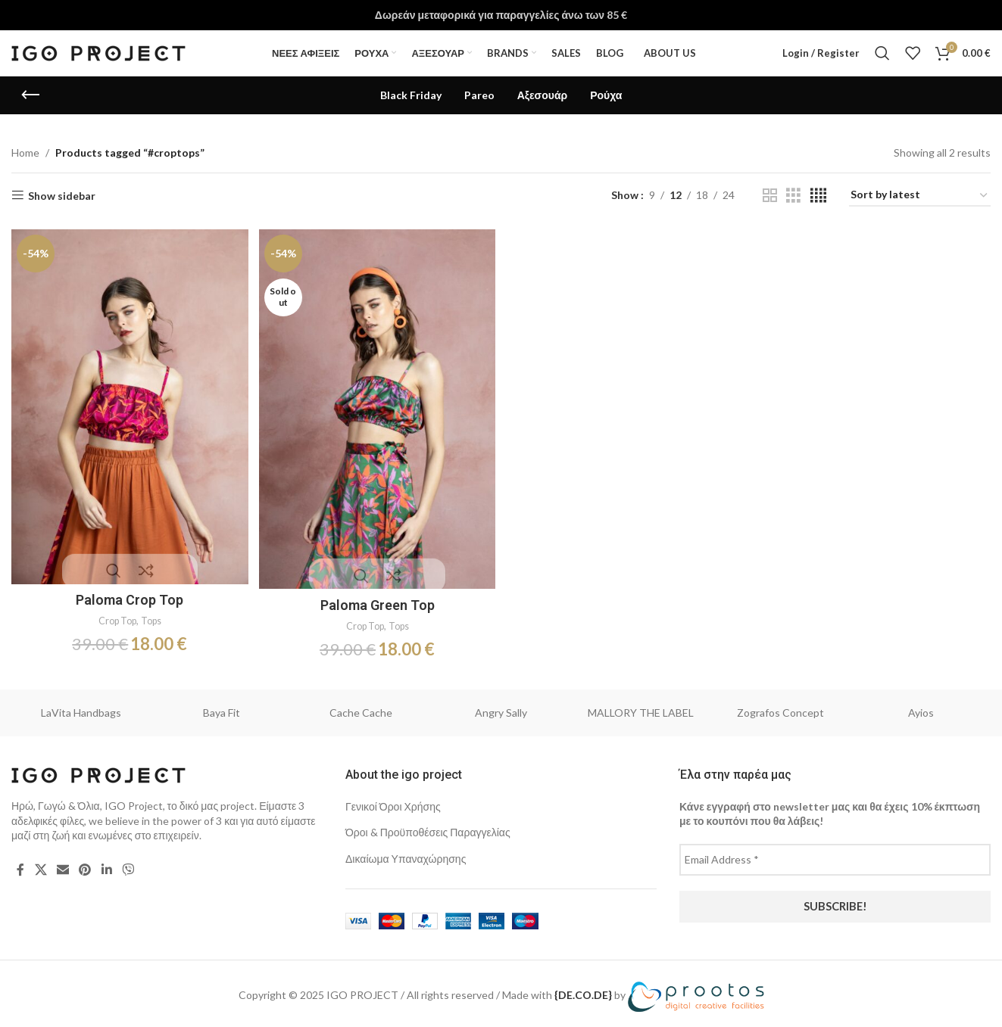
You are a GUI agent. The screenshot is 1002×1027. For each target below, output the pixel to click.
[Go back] (30, 95)
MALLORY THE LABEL (641, 707)
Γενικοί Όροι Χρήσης (393, 801)
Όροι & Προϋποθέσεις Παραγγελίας (427, 827)
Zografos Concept (780, 707)
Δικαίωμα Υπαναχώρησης (405, 853)
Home (25, 152)
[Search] (882, 53)
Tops (152, 616)
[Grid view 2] (770, 195)
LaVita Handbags (81, 707)
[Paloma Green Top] (376, 406)
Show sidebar (61, 195)
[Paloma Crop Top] (128, 404)
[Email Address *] (835, 854)
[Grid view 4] (818, 195)
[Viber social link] (128, 864)
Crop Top (114, 616)
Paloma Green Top (377, 600)
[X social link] (41, 864)
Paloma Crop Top (128, 595)
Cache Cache (360, 707)
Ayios (921, 707)
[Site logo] (98, 51)
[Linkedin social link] (106, 864)
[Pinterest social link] (85, 864)
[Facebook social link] (20, 864)
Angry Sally (501, 707)
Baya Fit (221, 707)
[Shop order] (920, 196)
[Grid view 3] (793, 195)
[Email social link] (62, 864)
